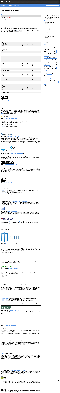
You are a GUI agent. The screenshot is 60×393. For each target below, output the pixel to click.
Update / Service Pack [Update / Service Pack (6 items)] (54, 82)
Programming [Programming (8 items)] (55, 73)
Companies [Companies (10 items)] (46, 66)
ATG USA (2, 113)
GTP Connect (4, 192)
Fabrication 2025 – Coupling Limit (49, 22)
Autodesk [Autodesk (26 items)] (52, 47)
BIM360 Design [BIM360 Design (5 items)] (46, 55)
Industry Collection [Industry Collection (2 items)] (52, 70)
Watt (23, 30)
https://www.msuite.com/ (12, 243)
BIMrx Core (3, 126)
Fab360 (32, 155)
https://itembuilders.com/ (21, 364)
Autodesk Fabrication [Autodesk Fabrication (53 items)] (50, 51)
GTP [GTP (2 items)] (48, 70)
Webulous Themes (13, 391)
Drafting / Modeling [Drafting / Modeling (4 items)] (47, 68)
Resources (3, 5)
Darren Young (8, 16)
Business (3, 381)
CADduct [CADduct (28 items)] (54, 59)
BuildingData (4, 342)
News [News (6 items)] (45, 73)
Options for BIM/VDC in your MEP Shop (15, 14)
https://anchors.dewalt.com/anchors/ (21, 201)
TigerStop (17, 30)
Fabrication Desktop (5, 105)
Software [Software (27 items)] (47, 78)
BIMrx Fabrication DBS (5, 128)
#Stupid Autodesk (9, 5)
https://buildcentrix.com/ (15, 136)
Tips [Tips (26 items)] (46, 80)
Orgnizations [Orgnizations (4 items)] (49, 73)
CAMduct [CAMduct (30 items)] (47, 64)
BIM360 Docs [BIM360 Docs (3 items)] (52, 55)
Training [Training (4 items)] (50, 80)
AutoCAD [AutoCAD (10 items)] (46, 47)
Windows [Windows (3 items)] (45, 85)
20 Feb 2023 (3, 16)
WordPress (5, 391)
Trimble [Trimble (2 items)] (53, 80)
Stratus (3, 193)
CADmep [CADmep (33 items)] (54, 62)
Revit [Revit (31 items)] (46, 75)
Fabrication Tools (4, 107)
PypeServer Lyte (4, 300)
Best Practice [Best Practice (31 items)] (52, 53)
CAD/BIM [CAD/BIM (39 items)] (47, 59)
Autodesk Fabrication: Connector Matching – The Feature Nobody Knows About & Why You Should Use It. (52, 28)
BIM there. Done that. (8, 2)
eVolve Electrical (4, 173)
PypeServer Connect (5, 298)
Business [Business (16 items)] (54, 57)
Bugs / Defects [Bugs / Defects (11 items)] (47, 57)
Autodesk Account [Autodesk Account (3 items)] (46, 49)
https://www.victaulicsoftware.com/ (20, 354)
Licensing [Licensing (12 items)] (46, 71)
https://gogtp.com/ (9, 182)
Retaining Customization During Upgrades (50, 33)
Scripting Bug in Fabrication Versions (49, 15)
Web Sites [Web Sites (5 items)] (54, 83)
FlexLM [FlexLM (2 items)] (45, 70)
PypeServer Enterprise (5, 299)
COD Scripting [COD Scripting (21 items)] (54, 64)
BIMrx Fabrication (4, 127)
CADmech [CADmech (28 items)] (47, 62)
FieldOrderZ (3, 190)
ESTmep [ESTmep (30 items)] (53, 68)
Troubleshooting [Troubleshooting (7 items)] (47, 82)
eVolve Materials (4, 174)
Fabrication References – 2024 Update (50, 36)
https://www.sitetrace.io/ (15, 310)
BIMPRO (3, 254)
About (18, 5)
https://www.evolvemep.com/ (13, 164)
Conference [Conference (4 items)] (52, 66)
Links (15, 5)
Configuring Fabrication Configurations (50, 25)
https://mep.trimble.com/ (12, 317)
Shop (5, 381)
